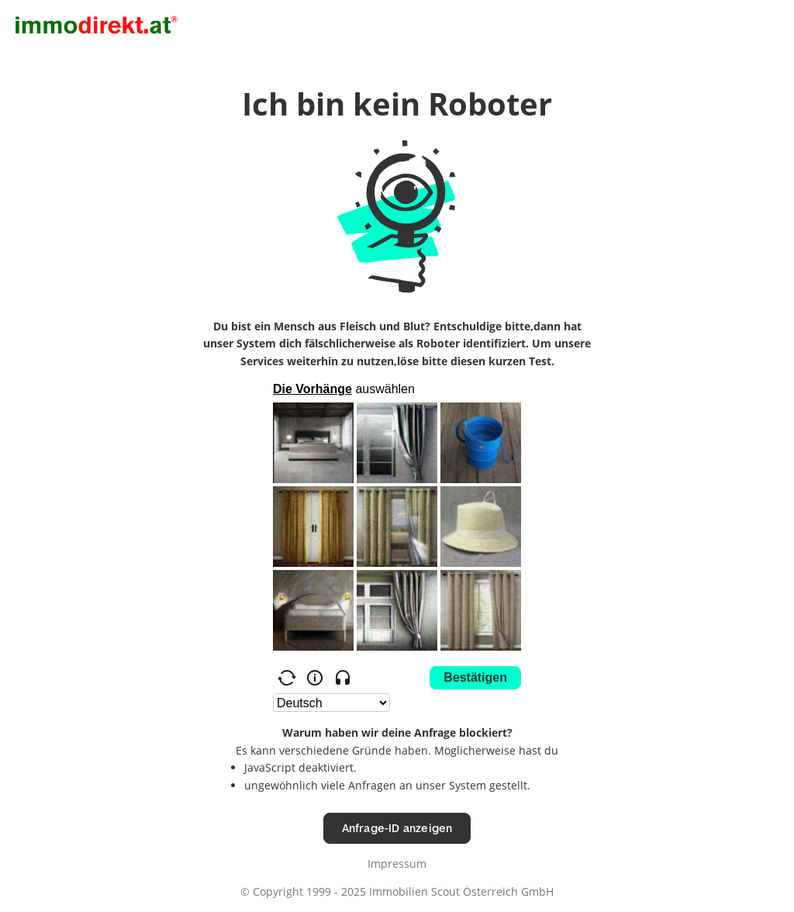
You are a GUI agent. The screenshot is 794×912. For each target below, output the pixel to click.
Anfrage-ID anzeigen (397, 827)
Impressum (397, 863)
